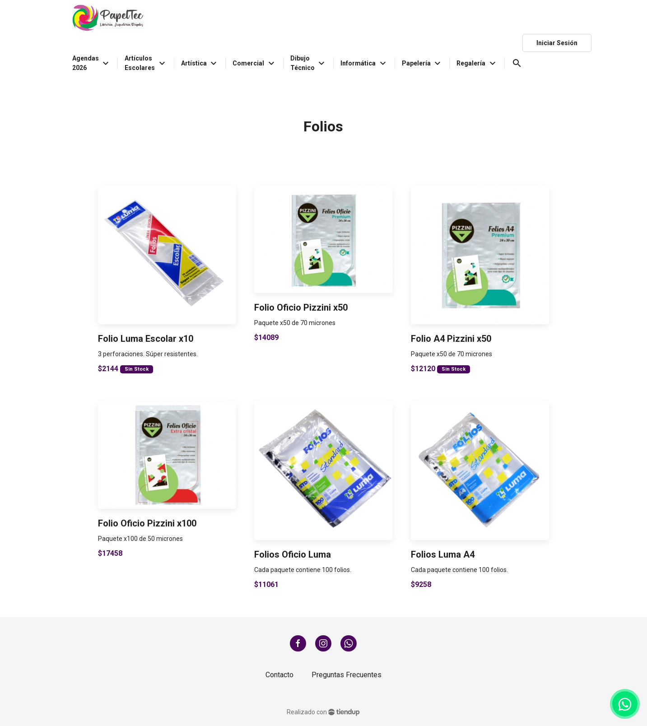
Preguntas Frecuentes (347, 674)
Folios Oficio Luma (292, 554)
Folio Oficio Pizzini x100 (147, 523)
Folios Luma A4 (443, 554)
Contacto (279, 674)
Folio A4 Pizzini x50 (451, 338)
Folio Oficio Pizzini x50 (301, 307)
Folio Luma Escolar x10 (145, 338)
